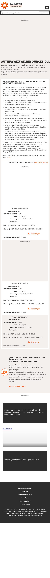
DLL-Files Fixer (25, 504)
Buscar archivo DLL (44, 13)
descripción (38, 162)
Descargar (35, 233)
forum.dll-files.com (16, 386)
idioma (45, 162)
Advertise (25, 491)
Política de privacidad (25, 494)
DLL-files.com (7, 429)
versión (30, 162)
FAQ (9, 157)
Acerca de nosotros (24, 488)
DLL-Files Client (25, 501)
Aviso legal (25, 498)
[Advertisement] (24, 40)
